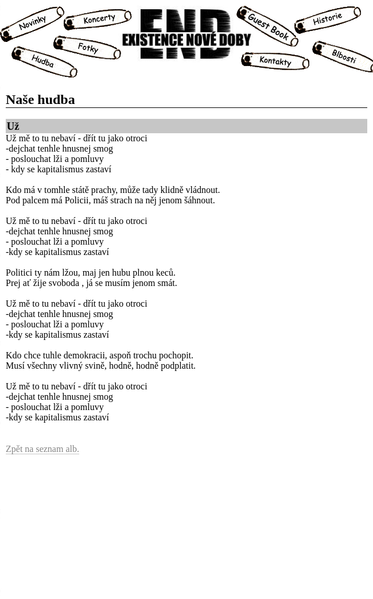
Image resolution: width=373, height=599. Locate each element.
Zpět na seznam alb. (42, 449)
